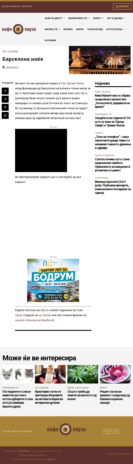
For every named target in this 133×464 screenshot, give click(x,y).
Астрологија (101, 177)
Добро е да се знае (77, 387)
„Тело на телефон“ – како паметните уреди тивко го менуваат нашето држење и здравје (113, 142)
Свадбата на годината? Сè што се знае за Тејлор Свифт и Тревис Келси (112, 121)
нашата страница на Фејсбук (33, 320)
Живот (103, 387)
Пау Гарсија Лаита (72, 83)
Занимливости (103, 114)
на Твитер (45, 315)
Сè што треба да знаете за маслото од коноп (81, 395)
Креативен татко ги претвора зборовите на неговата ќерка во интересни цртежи (49, 397)
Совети (99, 132)
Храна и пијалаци (104, 155)
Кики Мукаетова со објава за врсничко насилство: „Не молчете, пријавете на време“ (112, 101)
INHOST (51, 459)
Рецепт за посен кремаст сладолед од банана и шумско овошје (115, 397)
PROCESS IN (24, 451)
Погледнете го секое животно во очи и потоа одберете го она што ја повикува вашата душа (17, 399)
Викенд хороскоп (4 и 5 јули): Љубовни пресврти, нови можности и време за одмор (113, 187)
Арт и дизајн (11, 51)
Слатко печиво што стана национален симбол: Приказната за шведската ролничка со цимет (112, 164)
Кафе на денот (103, 91)
